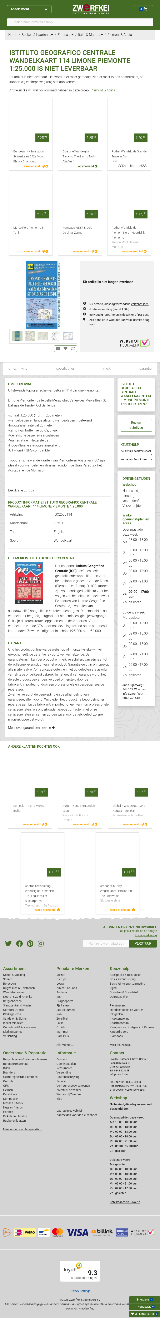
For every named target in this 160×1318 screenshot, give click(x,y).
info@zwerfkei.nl (133, 693)
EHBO (114, 1001)
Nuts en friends (13, 1107)
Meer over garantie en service (31, 728)
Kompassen (11, 1098)
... (51, 35)
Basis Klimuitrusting (123, 979)
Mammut (62, 1031)
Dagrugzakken (119, 996)
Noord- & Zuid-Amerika (17, 996)
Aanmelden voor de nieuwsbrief (76, 1115)
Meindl (60, 974)
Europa (29, 490)
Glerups (61, 979)
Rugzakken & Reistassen (19, 988)
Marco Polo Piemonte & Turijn (28, 230)
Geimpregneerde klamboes (20, 1077)
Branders (9, 1072)
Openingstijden (66, 1063)
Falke (59, 1023)
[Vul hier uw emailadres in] (106, 944)
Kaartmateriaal (119, 1023)
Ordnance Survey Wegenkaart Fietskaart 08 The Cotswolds (117, 893)
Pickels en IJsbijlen (15, 1116)
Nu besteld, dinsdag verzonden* (119, 304)
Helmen (8, 1090)
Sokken (7, 979)
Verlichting (10, 1036)
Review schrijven (136, 425)
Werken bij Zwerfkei (68, 1094)
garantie (145, 368)
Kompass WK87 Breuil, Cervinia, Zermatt (77, 230)
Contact (61, 1059)
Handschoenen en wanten (127, 1009)
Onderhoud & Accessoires (19, 1027)
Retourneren (64, 1068)
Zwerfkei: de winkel (68, 1090)
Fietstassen (117, 1005)
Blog (59, 1098)
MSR (59, 996)
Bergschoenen (12, 1001)
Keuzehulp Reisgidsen (134, 459)
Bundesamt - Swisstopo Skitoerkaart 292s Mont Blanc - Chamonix (28, 156)
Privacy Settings (80, 1291)
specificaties (65, 368)
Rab (59, 1014)
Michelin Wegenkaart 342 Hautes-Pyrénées (130, 811)
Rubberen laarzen (14, 1120)
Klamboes (116, 1036)
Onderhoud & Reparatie (24, 1052)
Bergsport (9, 983)
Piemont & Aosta (103, 90)
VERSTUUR (143, 943)
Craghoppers (64, 1001)
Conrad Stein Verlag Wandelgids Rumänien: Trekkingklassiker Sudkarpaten (42, 896)
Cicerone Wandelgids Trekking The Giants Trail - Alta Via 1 (78, 156)
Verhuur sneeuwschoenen (73, 1085)
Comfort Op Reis (13, 1009)
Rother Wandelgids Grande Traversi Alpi (129, 156)
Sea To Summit (66, 1009)
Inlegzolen (116, 1014)
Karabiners (10, 1094)
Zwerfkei (62, 1018)
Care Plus (62, 1036)
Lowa (60, 983)
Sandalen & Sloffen (15, 1018)
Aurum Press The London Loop (80, 813)
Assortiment (29, 9)
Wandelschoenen (14, 992)
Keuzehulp (119, 968)
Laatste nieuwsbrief (69, 1110)
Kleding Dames (12, 1031)
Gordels (8, 1081)
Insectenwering (120, 1018)
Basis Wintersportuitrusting (127, 983)
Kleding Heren (12, 1014)
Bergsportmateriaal (15, 1063)
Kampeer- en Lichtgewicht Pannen (132, 1027)
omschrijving (18, 368)
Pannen (8, 1112)
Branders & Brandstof (124, 992)
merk (107, 368)
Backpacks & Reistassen (125, 974)
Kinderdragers (119, 1031)
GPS (6, 1085)
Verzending (63, 1072)
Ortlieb (60, 1027)
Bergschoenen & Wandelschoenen (25, 1059)
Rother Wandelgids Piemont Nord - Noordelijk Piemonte (129, 237)
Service (61, 1081)
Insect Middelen (13, 1023)
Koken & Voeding (14, 974)
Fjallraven (62, 1005)
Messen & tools (13, 1103)
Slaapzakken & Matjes (17, 1005)
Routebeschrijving (68, 1077)
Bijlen (113, 988)
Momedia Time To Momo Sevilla (28, 808)
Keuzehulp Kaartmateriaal (136, 451)
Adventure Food (66, 988)
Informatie (66, 1052)
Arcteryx (61, 992)
